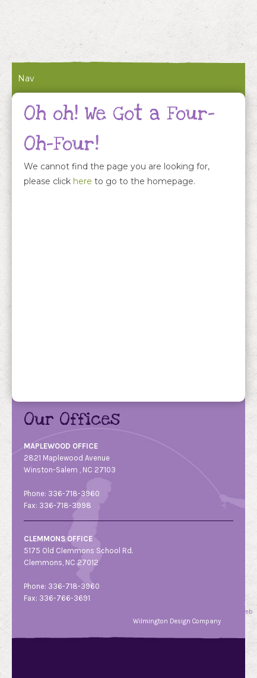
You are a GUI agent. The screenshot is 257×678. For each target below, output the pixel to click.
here (82, 181)
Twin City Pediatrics (88, 31)
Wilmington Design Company (177, 621)
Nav (26, 78)
